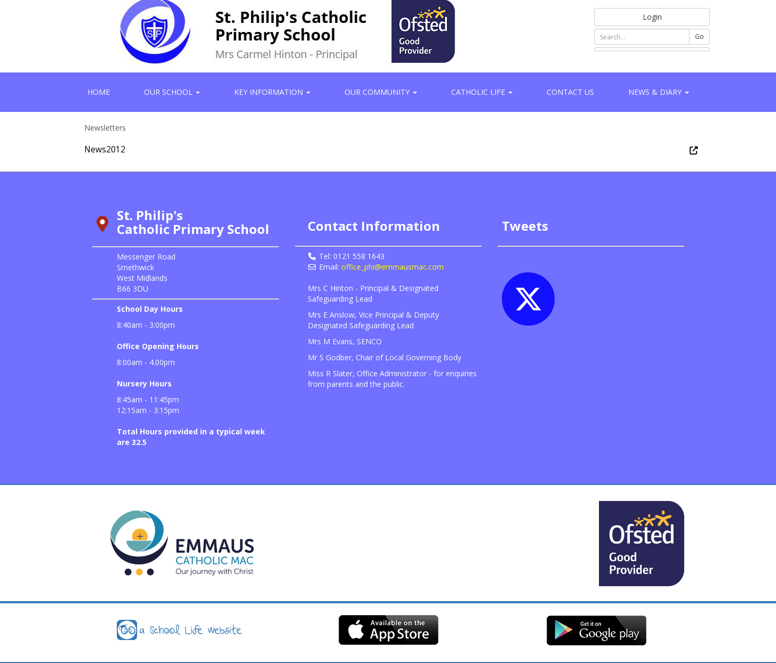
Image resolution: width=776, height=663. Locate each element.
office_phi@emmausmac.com (392, 267)
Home (98, 92)
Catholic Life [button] (482, 92)
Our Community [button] (381, 92)
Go (699, 36)
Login (652, 17)
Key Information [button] (272, 92)
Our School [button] (172, 92)
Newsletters (105, 128)
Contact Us (570, 92)
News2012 (104, 149)
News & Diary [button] (658, 92)
